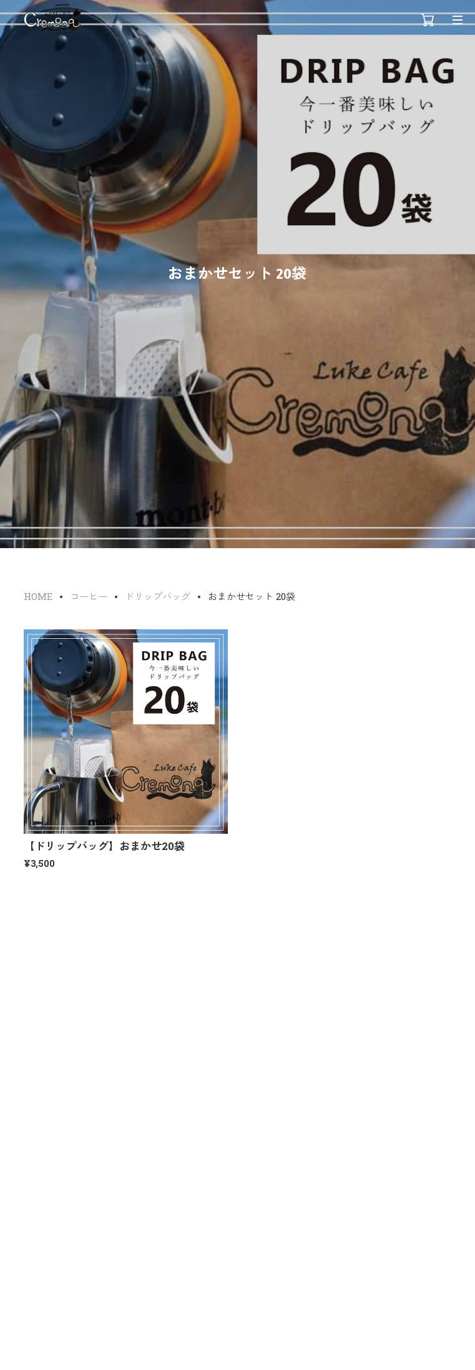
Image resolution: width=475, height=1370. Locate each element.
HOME (38, 596)
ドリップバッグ (157, 596)
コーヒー (88, 596)
